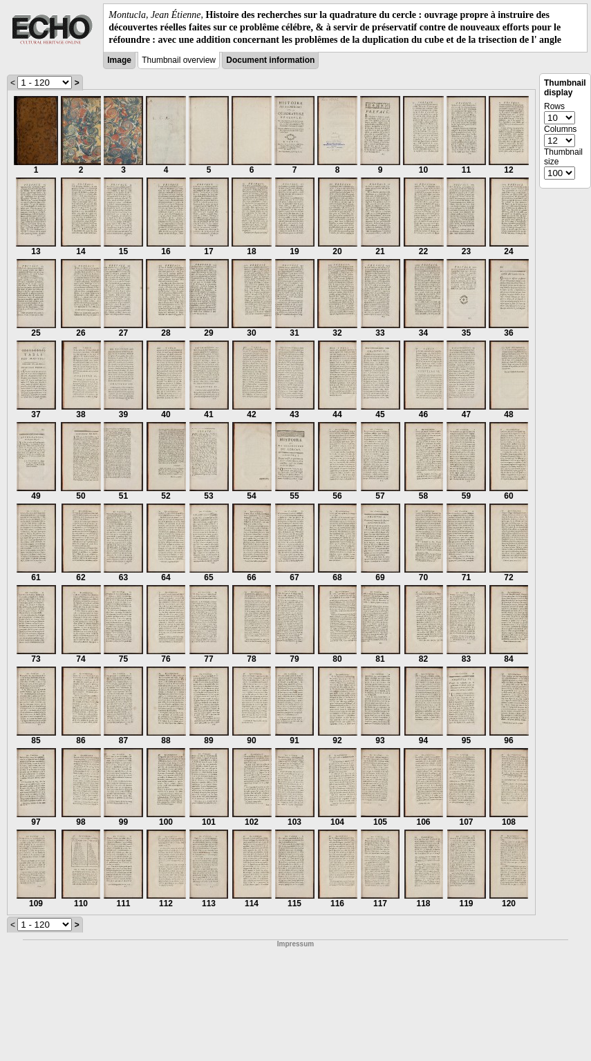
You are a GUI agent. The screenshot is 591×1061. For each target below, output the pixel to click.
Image (119, 60)
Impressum (295, 944)
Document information (270, 60)
